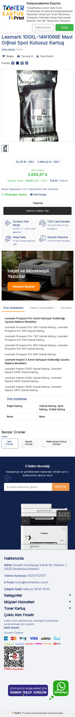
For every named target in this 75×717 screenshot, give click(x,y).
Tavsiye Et (24, 56)
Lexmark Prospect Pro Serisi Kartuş (27, 318)
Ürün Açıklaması (13, 307)
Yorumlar (66, 307)
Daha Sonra (43, 27)
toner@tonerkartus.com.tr (31, 582)
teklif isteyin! (11, 627)
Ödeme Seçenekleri (42, 307)
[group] (37, 106)
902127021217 (37, 575)
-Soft (16, 713)
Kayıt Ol (60, 486)
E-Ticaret (25, 713)
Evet (64, 27)
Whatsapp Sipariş (14, 194)
